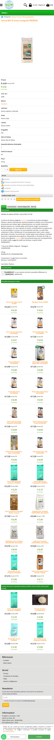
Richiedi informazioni (11, 191)
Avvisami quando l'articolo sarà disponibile (19, 185)
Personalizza (14, 737)
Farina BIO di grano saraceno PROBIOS (14, 482)
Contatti (6, 660)
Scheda (4, 207)
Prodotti (5, 13)
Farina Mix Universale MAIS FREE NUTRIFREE (40, 362)
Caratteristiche (11, 206)
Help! (5, 679)
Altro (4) (33, 206)
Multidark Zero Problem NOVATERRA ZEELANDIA (14, 542)
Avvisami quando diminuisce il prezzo (17, 182)
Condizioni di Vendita (10, 676)
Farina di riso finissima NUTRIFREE (14, 332)
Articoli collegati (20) (24, 206)
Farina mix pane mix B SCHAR (14, 302)
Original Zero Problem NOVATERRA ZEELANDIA (40, 512)
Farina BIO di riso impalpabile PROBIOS (40, 482)
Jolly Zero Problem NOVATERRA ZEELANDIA (40, 542)
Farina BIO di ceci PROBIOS (14, 639)
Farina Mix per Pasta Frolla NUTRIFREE (40, 422)
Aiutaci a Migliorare (10, 681)
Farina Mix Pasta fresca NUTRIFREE (40, 392)
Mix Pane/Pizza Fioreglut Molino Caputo (14, 512)
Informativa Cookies (8, 731)
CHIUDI (52, 726)
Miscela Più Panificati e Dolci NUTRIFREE (14, 452)
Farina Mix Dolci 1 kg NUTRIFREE (40, 332)
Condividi (7, 188)
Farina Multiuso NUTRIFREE (14, 362)
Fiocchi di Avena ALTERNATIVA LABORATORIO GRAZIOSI (40, 609)
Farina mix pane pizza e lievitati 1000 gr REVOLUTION (40, 571)
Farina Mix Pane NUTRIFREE (14, 392)
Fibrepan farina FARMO (40, 302)
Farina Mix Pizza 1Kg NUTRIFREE (40, 452)
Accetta (39, 737)
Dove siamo (7, 663)
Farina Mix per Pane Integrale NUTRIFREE (14, 422)
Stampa (6, 179)
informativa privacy (29, 701)
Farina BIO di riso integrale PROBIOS (14, 571)
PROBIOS (4, 104)
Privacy (5, 673)
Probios (23, 220)
